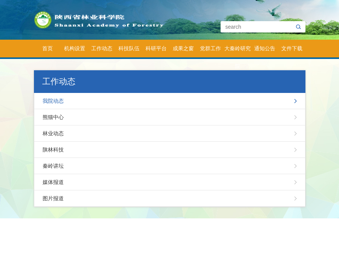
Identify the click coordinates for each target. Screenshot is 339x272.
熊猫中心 (53, 117)
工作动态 (101, 48)
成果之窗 (183, 48)
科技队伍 (129, 48)
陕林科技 (53, 150)
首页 (47, 48)
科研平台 (156, 48)
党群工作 (210, 48)
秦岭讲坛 (53, 166)
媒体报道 (53, 182)
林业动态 (53, 133)
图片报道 (53, 198)
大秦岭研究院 (237, 51)
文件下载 (291, 48)
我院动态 (53, 101)
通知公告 (264, 48)
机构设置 (74, 48)
